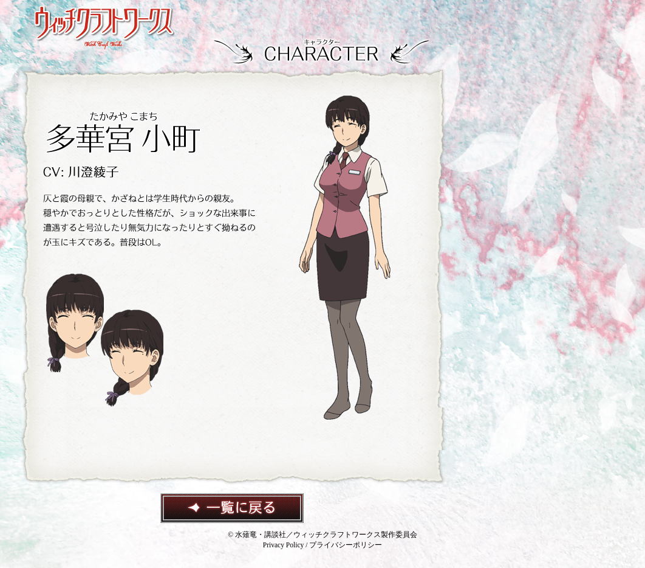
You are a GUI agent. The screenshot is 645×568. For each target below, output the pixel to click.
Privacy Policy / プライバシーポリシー (322, 545)
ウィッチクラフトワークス (104, 28)
